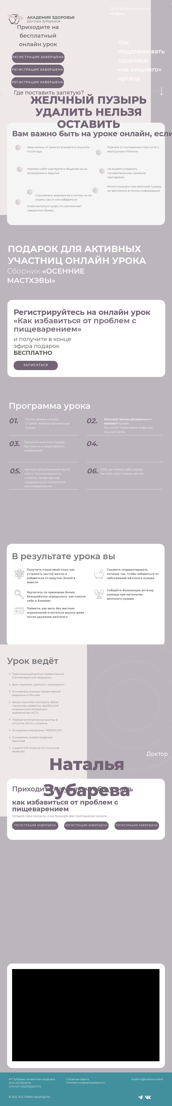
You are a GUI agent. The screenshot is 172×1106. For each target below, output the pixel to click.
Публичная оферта (77, 1079)
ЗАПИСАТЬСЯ (35, 365)
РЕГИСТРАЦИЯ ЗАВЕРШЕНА (38, 57)
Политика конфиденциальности (85, 1082)
